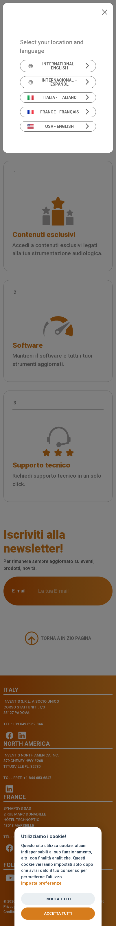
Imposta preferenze (41, 883)
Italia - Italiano (52, 97)
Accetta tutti (58, 913)
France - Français (53, 112)
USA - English (50, 126)
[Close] (104, 11)
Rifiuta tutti (58, 899)
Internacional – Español (52, 82)
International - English (52, 66)
